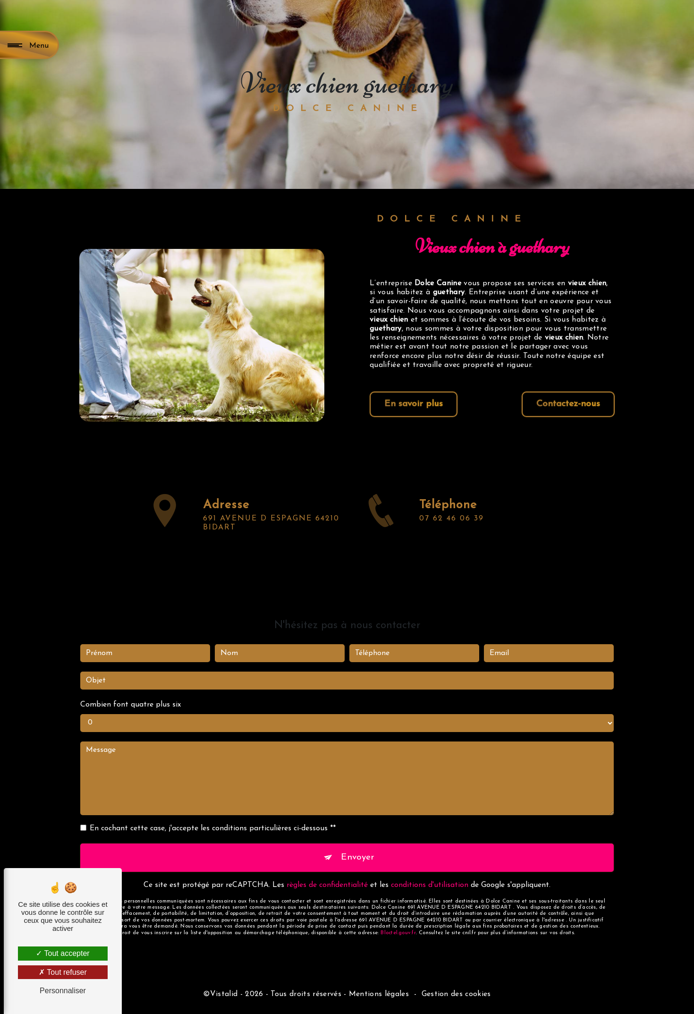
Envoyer (357, 834)
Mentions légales (379, 994)
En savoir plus (413, 404)
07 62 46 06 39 (451, 541)
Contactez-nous (568, 404)
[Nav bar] (29, 45)
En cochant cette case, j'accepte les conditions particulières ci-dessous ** (213, 805)
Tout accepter (62, 953)
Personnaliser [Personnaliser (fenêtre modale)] (63, 991)
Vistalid (224, 994)
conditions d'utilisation (429, 862)
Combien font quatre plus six (130, 682)
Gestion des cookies (456, 994)
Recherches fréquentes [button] (347, 978)
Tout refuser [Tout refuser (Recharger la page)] (63, 972)
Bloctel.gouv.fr (398, 910)
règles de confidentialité (327, 862)
